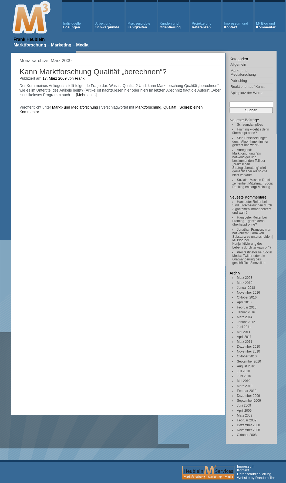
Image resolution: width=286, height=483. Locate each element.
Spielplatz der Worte (246, 93)
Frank (80, 78)
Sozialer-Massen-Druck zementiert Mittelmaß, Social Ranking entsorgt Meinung (252, 183)
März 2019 (244, 283)
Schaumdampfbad (250, 124)
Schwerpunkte (107, 25)
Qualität (169, 107)
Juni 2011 (244, 327)
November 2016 (248, 292)
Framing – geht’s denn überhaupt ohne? (250, 131)
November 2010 (248, 351)
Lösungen (72, 25)
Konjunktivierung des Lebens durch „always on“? (251, 245)
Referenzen (201, 25)
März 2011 (244, 342)
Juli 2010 (243, 371)
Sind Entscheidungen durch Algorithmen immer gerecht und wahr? (250, 141)
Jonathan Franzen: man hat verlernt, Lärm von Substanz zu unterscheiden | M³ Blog (252, 235)
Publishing (238, 81)
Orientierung (170, 25)
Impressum (245, 466)
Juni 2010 (244, 376)
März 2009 (244, 415)
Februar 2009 (246, 420)
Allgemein (238, 64)
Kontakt (236, 25)
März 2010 (244, 386)
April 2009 (244, 410)
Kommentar (265, 25)
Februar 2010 (246, 391)
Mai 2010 (243, 381)
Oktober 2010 (247, 356)
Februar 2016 (246, 307)
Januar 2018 (246, 288)
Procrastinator (247, 252)
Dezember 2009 (248, 396)
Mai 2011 (243, 332)
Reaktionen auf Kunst (247, 87)
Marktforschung (148, 107)
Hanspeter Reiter (249, 202)
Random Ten (265, 478)
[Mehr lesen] (86, 95)
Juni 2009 (244, 405)
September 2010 (249, 361)
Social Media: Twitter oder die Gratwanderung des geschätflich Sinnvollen (252, 257)
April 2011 (244, 337)
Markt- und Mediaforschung (243, 73)
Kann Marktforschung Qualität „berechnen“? (93, 72)
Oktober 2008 (247, 435)
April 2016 (244, 302)
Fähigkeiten (138, 25)
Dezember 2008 (248, 425)
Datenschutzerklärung (254, 474)
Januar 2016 (246, 312)
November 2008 (248, 430)
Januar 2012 (246, 322)
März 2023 (244, 278)
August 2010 (246, 366)
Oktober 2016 (247, 297)
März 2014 (244, 317)
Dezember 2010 (248, 346)
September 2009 (249, 401)
